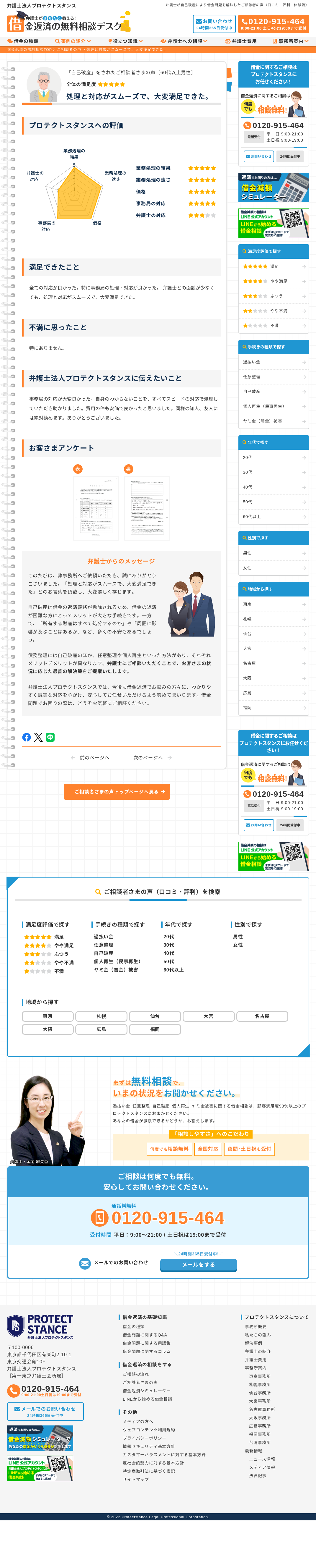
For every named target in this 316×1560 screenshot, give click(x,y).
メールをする (198, 1265)
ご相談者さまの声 (140, 1382)
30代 (248, 472)
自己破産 (252, 391)
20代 (248, 457)
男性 (247, 553)
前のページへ (95, 757)
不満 (261, 325)
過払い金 (252, 362)
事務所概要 (256, 1326)
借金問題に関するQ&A (145, 1335)
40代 (248, 487)
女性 (247, 567)
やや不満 (265, 310)
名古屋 (249, 663)
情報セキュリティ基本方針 (149, 1446)
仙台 (247, 633)
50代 (248, 501)
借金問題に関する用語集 (147, 1343)
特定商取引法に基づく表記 (149, 1471)
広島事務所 (260, 1426)
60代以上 (252, 516)
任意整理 (252, 376)
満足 (261, 266)
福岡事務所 (260, 1434)
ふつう (263, 296)
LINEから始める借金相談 (147, 1399)
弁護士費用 (241, 41)
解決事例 (253, 1343)
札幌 (247, 619)
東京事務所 (260, 1376)
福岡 (247, 707)
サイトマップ (136, 1479)
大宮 (247, 648)
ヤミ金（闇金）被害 (262, 421)
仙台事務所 (260, 1393)
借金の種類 (23, 41)
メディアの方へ (138, 1421)
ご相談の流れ (136, 1374)
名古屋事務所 (262, 1409)
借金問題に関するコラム (147, 1351)
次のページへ (148, 757)
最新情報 (253, 1451)
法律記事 (257, 1475)
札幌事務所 (260, 1384)
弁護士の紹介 (258, 1351)
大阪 (247, 678)
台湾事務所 (260, 1442)
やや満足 (265, 281)
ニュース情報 (262, 1459)
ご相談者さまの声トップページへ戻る (117, 791)
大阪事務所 (260, 1417)
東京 (247, 604)
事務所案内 (291, 41)
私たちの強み (258, 1335)
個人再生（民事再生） (265, 406)
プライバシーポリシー (144, 1438)
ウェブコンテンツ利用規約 (149, 1430)
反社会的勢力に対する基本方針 (153, 1463)
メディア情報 (262, 1467)
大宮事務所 (260, 1401)
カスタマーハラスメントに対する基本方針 (164, 1454)
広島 (247, 693)
